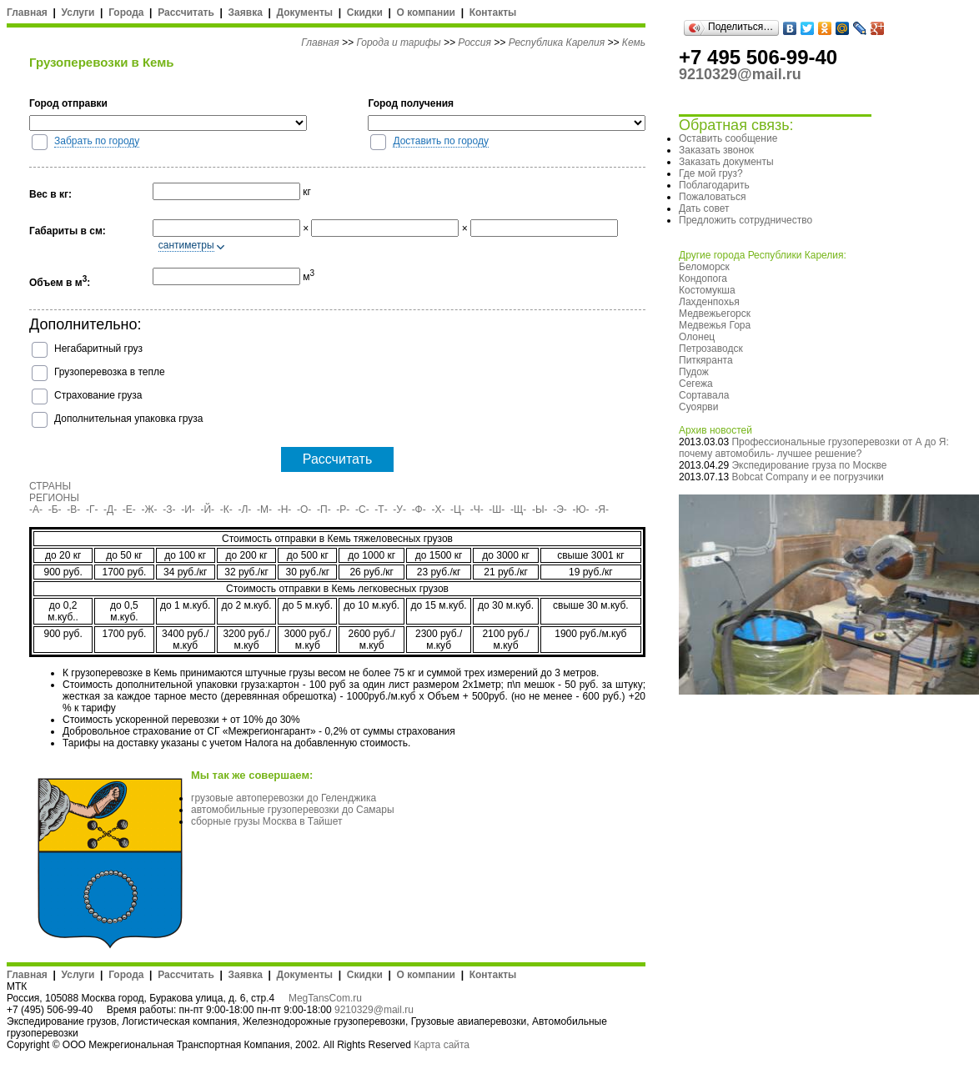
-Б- (55, 509)
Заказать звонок (716, 150)
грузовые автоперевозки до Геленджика (283, 798)
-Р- (342, 509)
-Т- (380, 509)
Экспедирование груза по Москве (808, 465)
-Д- (110, 509)
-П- (324, 509)
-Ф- (419, 509)
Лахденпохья (709, 302)
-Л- (244, 509)
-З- (169, 509)
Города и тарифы (398, 42)
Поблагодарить (714, 185)
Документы (305, 12)
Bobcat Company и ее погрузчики (807, 477)
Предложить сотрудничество (745, 220)
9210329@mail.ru (374, 1010)
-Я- (602, 509)
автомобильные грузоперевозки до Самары (292, 810)
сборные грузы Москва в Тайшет (266, 821)
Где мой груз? (711, 173)
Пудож (694, 372)
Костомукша (707, 290)
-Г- (92, 509)
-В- (73, 509)
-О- (304, 509)
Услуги (78, 12)
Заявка (245, 12)
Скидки (365, 12)
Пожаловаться (712, 197)
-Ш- (497, 509)
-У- (399, 509)
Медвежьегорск (715, 313)
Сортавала (704, 395)
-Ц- (457, 509)
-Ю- (581, 509)
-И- (188, 509)
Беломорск (704, 267)
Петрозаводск (711, 348)
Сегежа (696, 383)
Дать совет (704, 208)
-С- (362, 509)
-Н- (285, 509)
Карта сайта (441, 1045)
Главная (27, 12)
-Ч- (477, 509)
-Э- (560, 509)
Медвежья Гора (715, 325)
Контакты (493, 12)
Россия (474, 42)
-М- (264, 509)
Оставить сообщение (728, 138)
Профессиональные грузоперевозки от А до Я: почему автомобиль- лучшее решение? (814, 447)
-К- (226, 509)
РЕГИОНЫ (54, 498)
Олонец (697, 337)
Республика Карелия (557, 42)
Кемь (633, 42)
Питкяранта (706, 360)
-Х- (437, 509)
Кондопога (703, 278)
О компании (425, 12)
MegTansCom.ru (325, 998)
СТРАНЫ (50, 486)
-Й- (208, 509)
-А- (36, 509)
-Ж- (150, 509)
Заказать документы (726, 162)
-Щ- (518, 509)
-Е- (129, 509)
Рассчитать (186, 12)
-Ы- (540, 509)
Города (125, 12)
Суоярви (698, 407)
